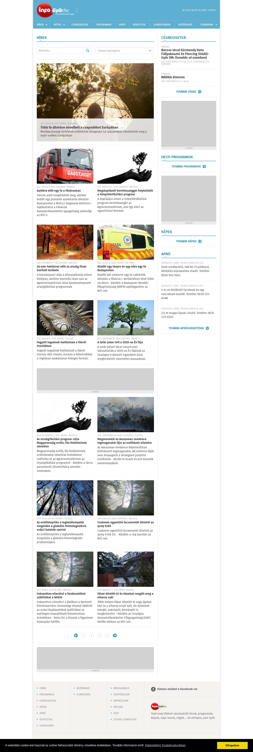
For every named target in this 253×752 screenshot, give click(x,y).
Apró (122, 25)
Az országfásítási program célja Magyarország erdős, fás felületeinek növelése (62, 443)
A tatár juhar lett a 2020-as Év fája (120, 342)
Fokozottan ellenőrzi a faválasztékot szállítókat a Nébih (61, 596)
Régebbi (115, 635)
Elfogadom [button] (232, 745)
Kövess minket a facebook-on (177, 689)
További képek (186, 241)
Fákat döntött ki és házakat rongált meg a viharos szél (125, 596)
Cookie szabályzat (125, 720)
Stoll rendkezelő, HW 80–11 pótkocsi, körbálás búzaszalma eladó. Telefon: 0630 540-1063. (185, 271)
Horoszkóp (47, 726)
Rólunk (118, 707)
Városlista (77, 10)
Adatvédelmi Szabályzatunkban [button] (165, 745)
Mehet (87, 50)
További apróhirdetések (186, 328)
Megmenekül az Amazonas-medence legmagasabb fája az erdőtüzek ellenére (124, 441)
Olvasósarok (162, 25)
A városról (84, 695)
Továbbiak (206, 25)
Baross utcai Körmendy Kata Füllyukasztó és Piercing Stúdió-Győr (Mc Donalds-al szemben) (185, 54)
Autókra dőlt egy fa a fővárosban (59, 191)
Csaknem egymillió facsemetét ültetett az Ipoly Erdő (125, 524)
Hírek (40, 25)
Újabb (76, 635)
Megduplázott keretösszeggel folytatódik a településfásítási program (125, 193)
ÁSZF (116, 713)
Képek (57, 25)
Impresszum (121, 701)
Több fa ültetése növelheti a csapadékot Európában (79, 127)
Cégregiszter (80, 25)
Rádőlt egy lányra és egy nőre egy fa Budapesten (121, 268)
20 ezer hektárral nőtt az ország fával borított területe (61, 268)
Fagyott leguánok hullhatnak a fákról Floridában (61, 344)
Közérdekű (185, 25)
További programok (186, 166)
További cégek (186, 91)
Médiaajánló (121, 688)
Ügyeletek (139, 25)
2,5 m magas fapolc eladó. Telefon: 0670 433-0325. (187, 315)
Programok (103, 25)
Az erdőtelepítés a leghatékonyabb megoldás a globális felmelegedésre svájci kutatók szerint (61, 526)
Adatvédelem (121, 695)
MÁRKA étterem (173, 77)
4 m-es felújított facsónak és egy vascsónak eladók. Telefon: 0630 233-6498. (185, 294)
